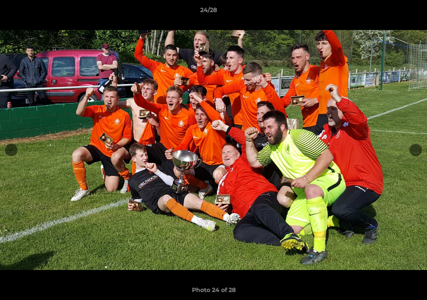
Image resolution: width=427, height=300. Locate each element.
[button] (392, 12)
